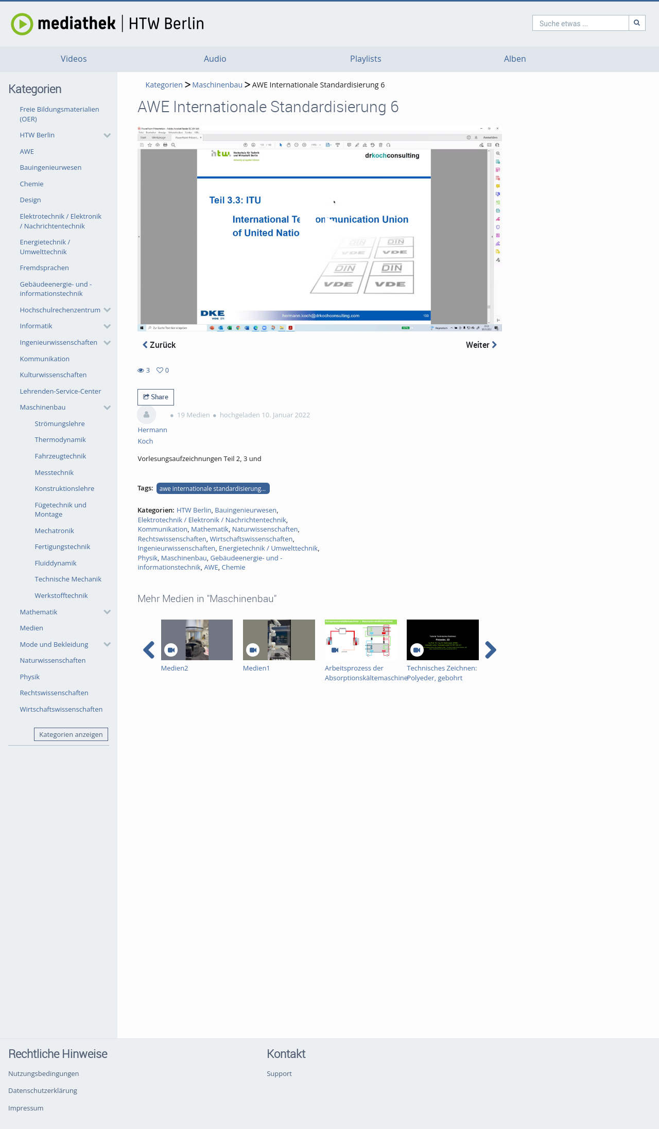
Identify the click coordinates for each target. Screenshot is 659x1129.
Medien (32, 627)
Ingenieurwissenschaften (59, 342)
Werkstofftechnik (61, 595)
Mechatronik (54, 530)
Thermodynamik (60, 439)
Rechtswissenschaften (54, 692)
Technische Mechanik (68, 579)
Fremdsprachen (44, 267)
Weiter (481, 344)
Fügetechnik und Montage (61, 509)
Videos (74, 59)
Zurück (159, 344)
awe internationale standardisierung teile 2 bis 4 (215, 488)
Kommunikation (45, 358)
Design (30, 199)
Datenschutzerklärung (42, 1090)
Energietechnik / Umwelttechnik (45, 246)
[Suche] (593, 23)
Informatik (36, 325)
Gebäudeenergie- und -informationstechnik (56, 288)
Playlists (365, 59)
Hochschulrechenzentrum (60, 309)
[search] (536, 23)
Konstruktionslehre (65, 488)
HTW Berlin (37, 134)
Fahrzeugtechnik (60, 456)
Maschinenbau (43, 407)
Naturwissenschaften (53, 660)
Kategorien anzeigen (70, 734)
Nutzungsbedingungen (43, 1073)
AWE (27, 151)
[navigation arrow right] (490, 650)
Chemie (32, 183)
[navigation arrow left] (149, 650)
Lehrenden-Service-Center (60, 391)
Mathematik (39, 611)
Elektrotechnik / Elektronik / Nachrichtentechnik (61, 221)
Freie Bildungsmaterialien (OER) (59, 114)
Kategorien (163, 85)
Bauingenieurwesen (51, 167)
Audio (215, 59)
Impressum (26, 1108)
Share (155, 396)
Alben (515, 59)
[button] (62, 135)
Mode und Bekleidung (54, 644)
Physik (30, 676)
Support (279, 1073)
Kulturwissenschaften (53, 374)
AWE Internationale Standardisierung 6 (318, 85)
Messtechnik (54, 472)
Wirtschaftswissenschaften (61, 709)
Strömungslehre (60, 423)
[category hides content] (104, 135)
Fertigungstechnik (63, 546)
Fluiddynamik (56, 563)
